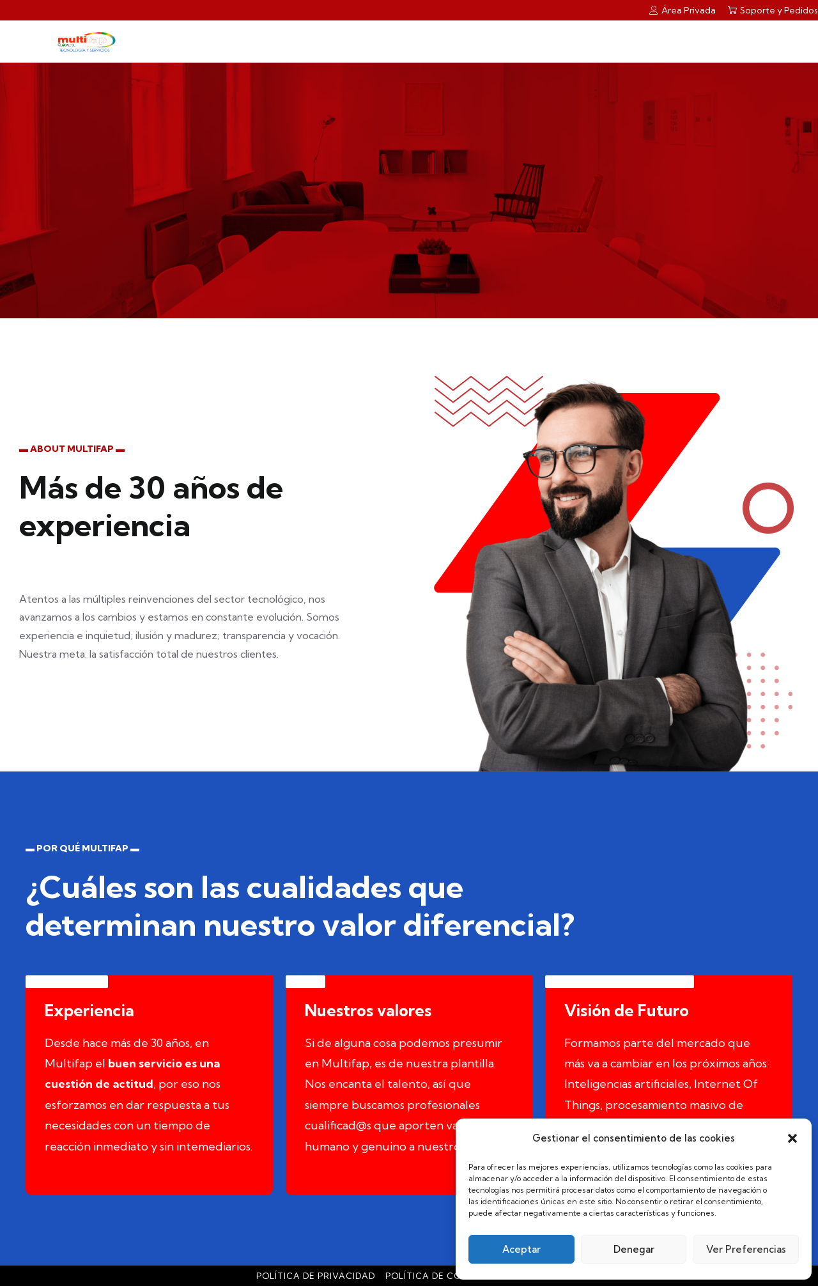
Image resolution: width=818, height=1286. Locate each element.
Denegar (634, 1249)
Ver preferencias (746, 1249)
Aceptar (521, 1249)
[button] (792, 1138)
